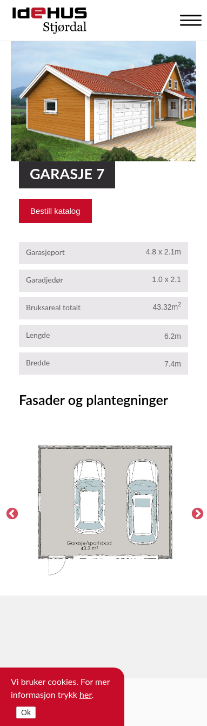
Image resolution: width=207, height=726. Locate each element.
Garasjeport (45, 252)
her (85, 694)
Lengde (38, 334)
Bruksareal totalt (53, 307)
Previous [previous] (10, 512)
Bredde (38, 362)
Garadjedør (44, 279)
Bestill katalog (55, 210)
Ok (26, 712)
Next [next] (196, 512)
